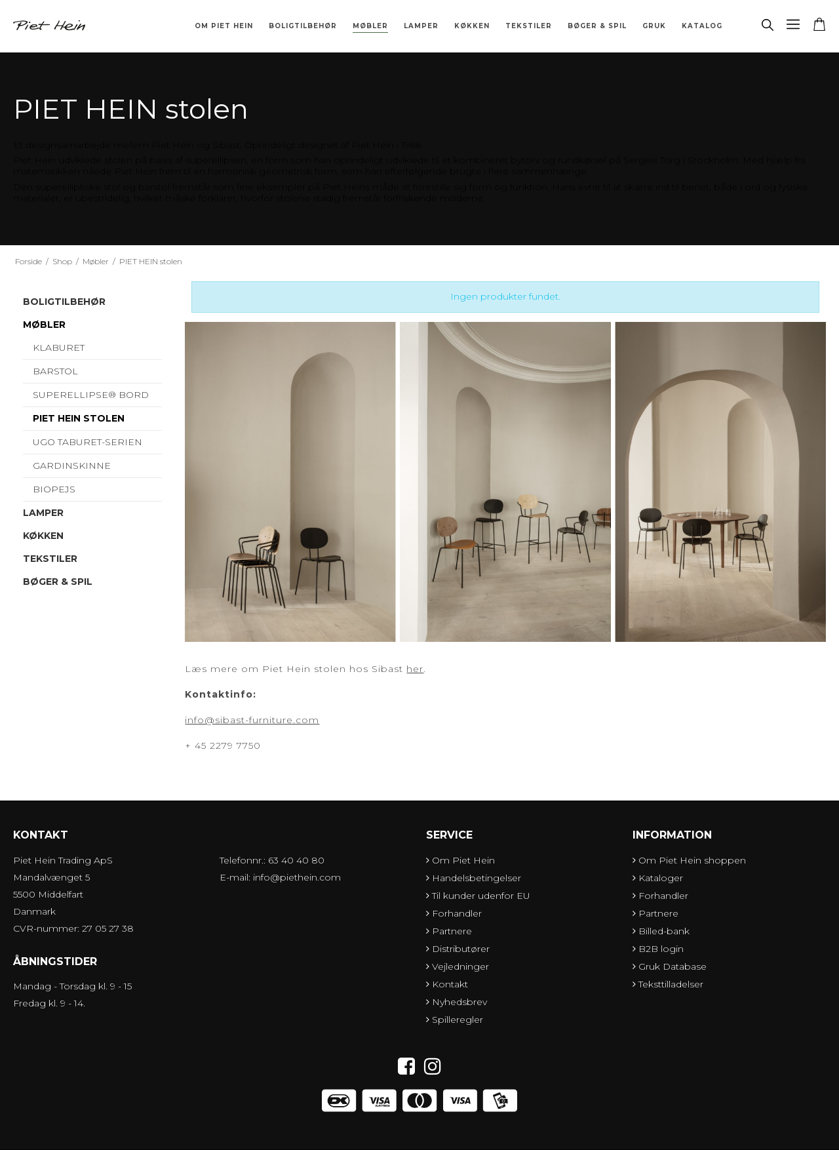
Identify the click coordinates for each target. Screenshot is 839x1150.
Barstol (55, 371)
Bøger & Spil (597, 26)
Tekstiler (528, 26)
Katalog (702, 26)
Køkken (472, 26)
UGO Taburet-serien (87, 442)
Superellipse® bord (91, 395)
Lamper (421, 26)
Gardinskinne (72, 465)
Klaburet (59, 347)
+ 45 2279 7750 (223, 745)
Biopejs (54, 489)
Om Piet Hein (224, 26)
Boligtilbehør (303, 26)
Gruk (654, 26)
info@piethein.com (297, 877)
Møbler (370, 26)
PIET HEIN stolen (79, 418)
